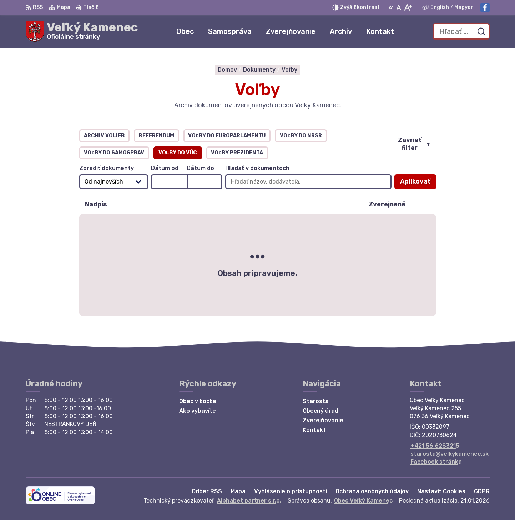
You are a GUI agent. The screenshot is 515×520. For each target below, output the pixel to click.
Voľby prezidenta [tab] (237, 153)
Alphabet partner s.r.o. (249, 500)
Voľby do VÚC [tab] (177, 153)
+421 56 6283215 (434, 445)
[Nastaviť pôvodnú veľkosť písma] (399, 7)
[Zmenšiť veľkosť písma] (391, 7)
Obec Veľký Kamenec (363, 500)
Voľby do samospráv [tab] (114, 153)
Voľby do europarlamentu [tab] (227, 136)
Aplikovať (418, 183)
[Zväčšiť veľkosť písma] (407, 7)
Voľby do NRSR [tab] (301, 136)
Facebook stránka (436, 461)
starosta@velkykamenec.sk (449, 454)
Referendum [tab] (156, 136)
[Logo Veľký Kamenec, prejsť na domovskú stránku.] (82, 31)
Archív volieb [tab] (104, 136)
